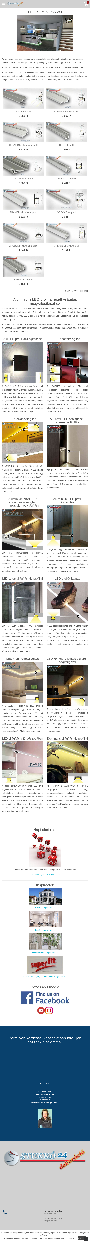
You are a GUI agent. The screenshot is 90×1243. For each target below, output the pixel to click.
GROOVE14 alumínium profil (23, 246)
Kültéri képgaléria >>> (45, 908)
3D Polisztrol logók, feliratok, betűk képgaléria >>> (45, 977)
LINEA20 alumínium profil (66, 246)
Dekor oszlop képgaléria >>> (45, 953)
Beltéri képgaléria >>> (45, 930)
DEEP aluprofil (66, 145)
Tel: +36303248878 (51, 1214)
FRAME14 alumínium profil (23, 212)
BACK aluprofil (23, 111)
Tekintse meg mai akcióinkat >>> (45, 875)
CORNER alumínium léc (66, 111)
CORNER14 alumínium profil (23, 145)
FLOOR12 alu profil (66, 178)
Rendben (81, 1238)
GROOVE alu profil (66, 212)
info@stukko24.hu (50, 1221)
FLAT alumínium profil (23, 178)
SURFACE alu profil (23, 279)
